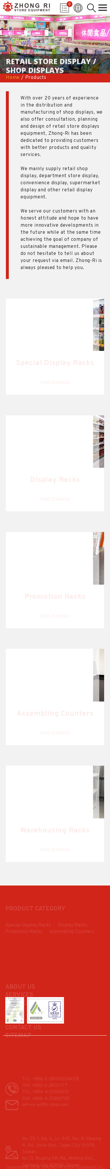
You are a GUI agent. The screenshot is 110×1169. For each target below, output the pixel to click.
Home (13, 77)
